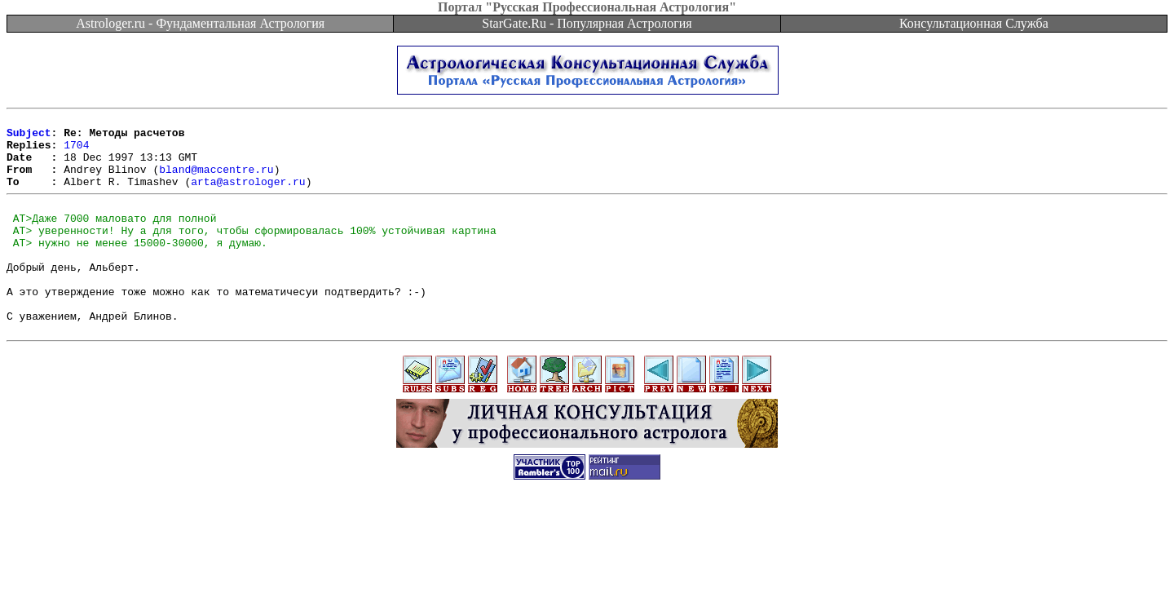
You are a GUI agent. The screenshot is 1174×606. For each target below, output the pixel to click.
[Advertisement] (587, 569)
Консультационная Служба (973, 23)
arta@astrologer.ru (248, 195)
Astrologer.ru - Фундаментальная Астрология (200, 23)
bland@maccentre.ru (216, 181)
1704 (76, 151)
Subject (29, 137)
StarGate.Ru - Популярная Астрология (586, 23)
